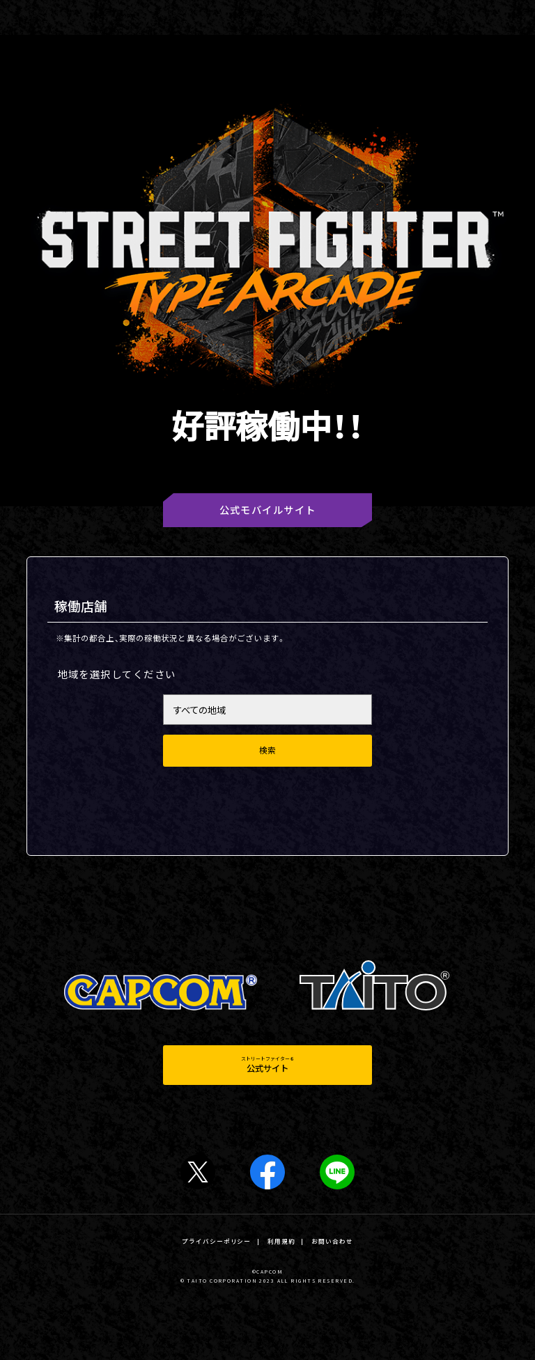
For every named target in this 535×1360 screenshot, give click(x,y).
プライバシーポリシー (216, 1241)
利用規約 (281, 1241)
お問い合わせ (331, 1241)
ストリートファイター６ (268, 1064)
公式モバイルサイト (267, 509)
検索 (267, 750)
